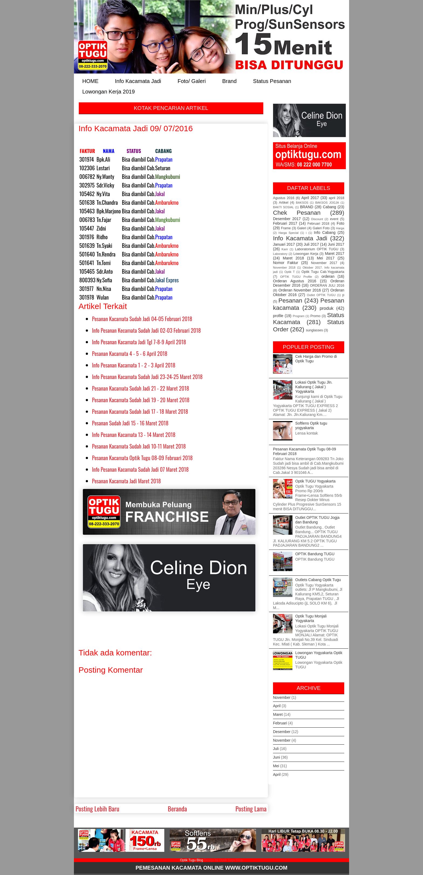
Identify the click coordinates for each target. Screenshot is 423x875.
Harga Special (289, 232)
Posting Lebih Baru (97, 808)
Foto (340, 223)
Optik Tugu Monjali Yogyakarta (311, 618)
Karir (285, 249)
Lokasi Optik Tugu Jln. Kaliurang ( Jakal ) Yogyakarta (314, 387)
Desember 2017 (287, 219)
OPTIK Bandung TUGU (315, 554)
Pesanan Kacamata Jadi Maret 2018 (126, 481)
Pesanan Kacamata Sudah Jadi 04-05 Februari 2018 (142, 319)
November (282, 697)
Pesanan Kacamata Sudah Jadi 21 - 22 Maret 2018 (140, 388)
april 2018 (336, 198)
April (277, 706)
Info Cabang (325, 232)
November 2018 (284, 267)
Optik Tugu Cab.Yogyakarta (323, 272)
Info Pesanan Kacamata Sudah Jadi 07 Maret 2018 (140, 469)
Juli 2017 (311, 244)
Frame (286, 228)
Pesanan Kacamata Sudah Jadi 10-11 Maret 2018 (139, 446)
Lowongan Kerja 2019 (108, 91)
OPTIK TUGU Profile (296, 276)
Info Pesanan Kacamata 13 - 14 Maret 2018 (133, 434)
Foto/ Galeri (192, 80)
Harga (340, 228)
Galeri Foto (321, 228)
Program (298, 316)
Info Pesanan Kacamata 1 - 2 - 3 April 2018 (133, 365)
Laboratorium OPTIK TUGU (317, 249)
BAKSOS (302, 202)
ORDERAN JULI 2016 (327, 285)
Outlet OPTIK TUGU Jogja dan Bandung (317, 519)
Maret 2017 (334, 253)
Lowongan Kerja (306, 254)
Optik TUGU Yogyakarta (315, 481)
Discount (317, 219)
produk (326, 308)
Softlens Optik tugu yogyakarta (311, 425)
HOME (90, 80)
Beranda (177, 808)
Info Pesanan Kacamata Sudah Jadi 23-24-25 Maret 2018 (147, 377)
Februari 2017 (285, 223)
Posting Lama (251, 808)
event (334, 219)
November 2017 (324, 263)
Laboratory (280, 253)
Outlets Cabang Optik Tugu (318, 580)
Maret (278, 714)
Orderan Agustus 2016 (294, 281)
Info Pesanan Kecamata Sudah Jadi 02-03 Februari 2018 (146, 330)
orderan (327, 276)
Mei (276, 766)
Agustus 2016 (283, 198)
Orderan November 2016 (299, 290)
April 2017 (310, 198)
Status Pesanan (272, 80)
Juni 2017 (336, 244)
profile (278, 316)
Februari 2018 (318, 223)
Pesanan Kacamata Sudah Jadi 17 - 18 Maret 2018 (140, 411)
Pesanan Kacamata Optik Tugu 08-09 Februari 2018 (142, 458)
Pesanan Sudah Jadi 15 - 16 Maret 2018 (130, 423)
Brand (229, 80)
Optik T (289, 271)
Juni (276, 757)
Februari (280, 723)
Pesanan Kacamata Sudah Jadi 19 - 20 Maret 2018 (140, 400)
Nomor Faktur (285, 263)
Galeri (301, 228)
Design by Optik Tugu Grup (223, 860)
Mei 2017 (326, 258)
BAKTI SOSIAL (283, 207)
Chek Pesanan (296, 212)
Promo (315, 316)
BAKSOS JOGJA (327, 202)
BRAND (306, 207)
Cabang (329, 207)
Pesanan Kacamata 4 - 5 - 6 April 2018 (129, 353)
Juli (276, 748)
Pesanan (290, 300)
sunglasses (314, 330)
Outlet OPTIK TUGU (321, 295)
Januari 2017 (284, 244)
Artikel (283, 202)
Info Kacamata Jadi (138, 80)
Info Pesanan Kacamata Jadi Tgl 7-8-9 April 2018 (139, 342)
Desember (282, 732)
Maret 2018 (293, 258)
